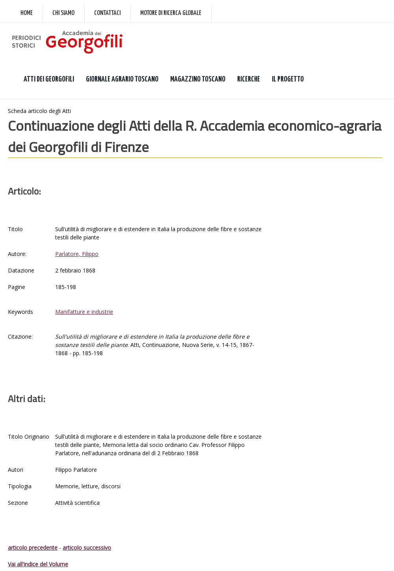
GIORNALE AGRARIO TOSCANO (122, 79)
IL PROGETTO (288, 79)
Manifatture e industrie (84, 311)
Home (26, 13)
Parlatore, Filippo (76, 254)
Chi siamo (63, 13)
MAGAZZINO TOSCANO (197, 79)
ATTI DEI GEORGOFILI (49, 79)
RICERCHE (248, 79)
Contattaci (107, 13)
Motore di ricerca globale (170, 13)
